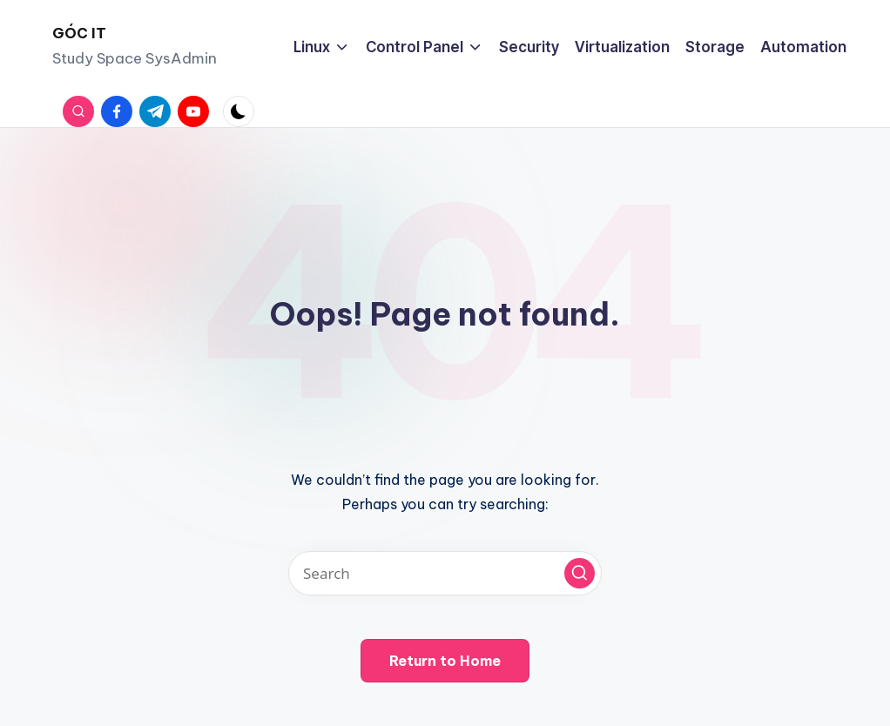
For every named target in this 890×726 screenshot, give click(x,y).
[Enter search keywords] (445, 573)
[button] (579, 573)
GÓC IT (79, 33)
